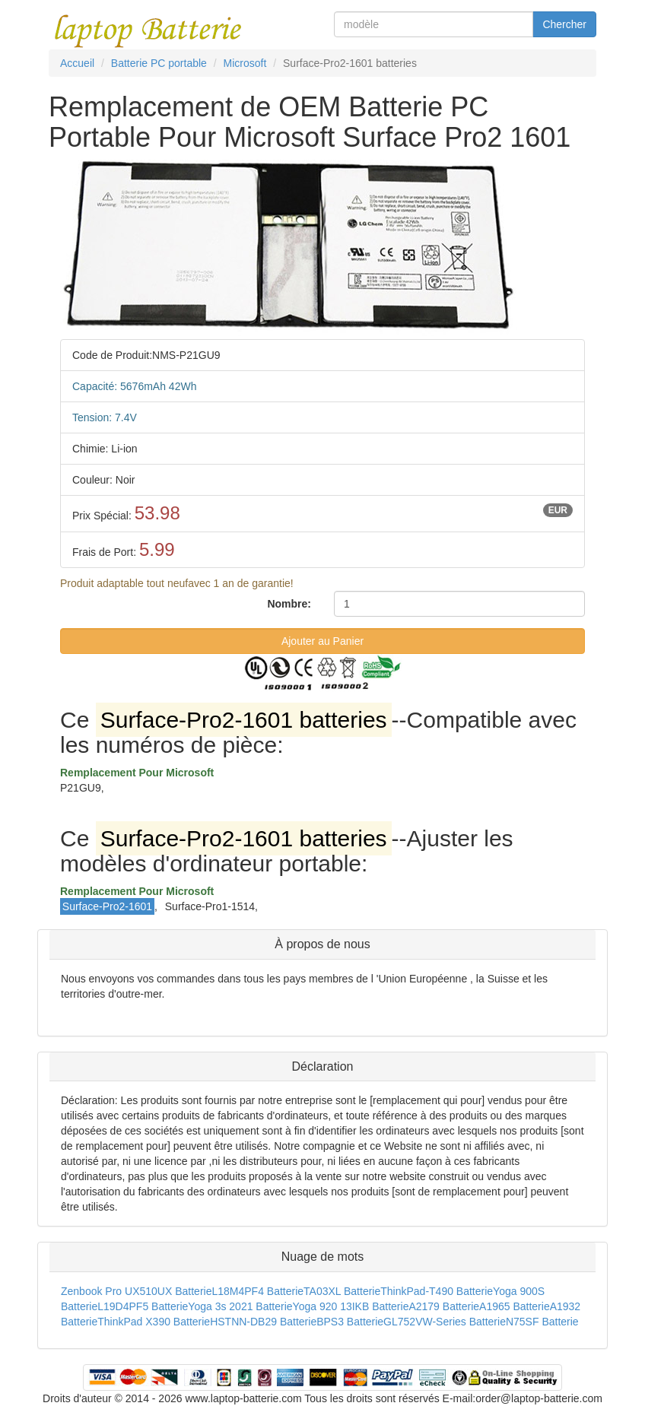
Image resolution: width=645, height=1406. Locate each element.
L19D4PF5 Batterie (142, 1306)
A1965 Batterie (514, 1306)
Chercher (564, 24)
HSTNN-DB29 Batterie (263, 1322)
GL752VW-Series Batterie (444, 1322)
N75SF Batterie (542, 1322)
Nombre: (289, 604)
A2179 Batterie (443, 1306)
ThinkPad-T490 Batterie (436, 1291)
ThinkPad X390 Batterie (153, 1322)
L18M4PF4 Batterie (257, 1291)
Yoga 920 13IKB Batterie (351, 1306)
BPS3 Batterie (349, 1322)
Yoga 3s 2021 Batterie (240, 1306)
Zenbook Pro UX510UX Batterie (136, 1291)
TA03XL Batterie (341, 1291)
